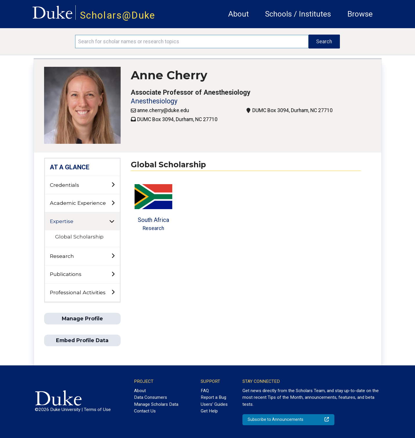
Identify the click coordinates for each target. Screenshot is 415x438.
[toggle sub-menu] (113, 185)
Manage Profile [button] (82, 318)
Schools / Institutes (298, 14)
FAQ (205, 390)
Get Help (209, 411)
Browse (360, 14)
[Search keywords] (192, 41)
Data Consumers (150, 397)
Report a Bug (213, 397)
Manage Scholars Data (156, 404)
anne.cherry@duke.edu (163, 110)
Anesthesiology (154, 101)
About (238, 14)
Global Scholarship (79, 237)
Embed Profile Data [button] (82, 340)
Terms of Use (97, 409)
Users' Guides (214, 404)
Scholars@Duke (117, 15)
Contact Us (145, 411)
